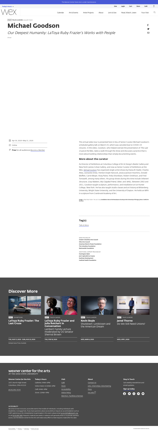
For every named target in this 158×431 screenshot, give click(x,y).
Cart (130, 6)
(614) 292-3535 (14, 390)
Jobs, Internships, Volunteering (99, 386)
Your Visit (145, 13)
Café (145, 6)
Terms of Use (35, 429)
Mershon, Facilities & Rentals (72, 396)
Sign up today (129, 389)
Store (138, 6)
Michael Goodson (91, 170)
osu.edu (92, 393)
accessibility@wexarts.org (69, 413)
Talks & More (84, 225)
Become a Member (38, 150)
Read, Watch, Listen (128, 13)
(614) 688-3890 (18, 415)
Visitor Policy (66, 393)
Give (115, 6)
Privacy (20, 429)
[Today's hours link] (7, 6)
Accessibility (66, 389)
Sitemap (26, 429)
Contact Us (92, 383)
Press (90, 389)
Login (123, 6)
